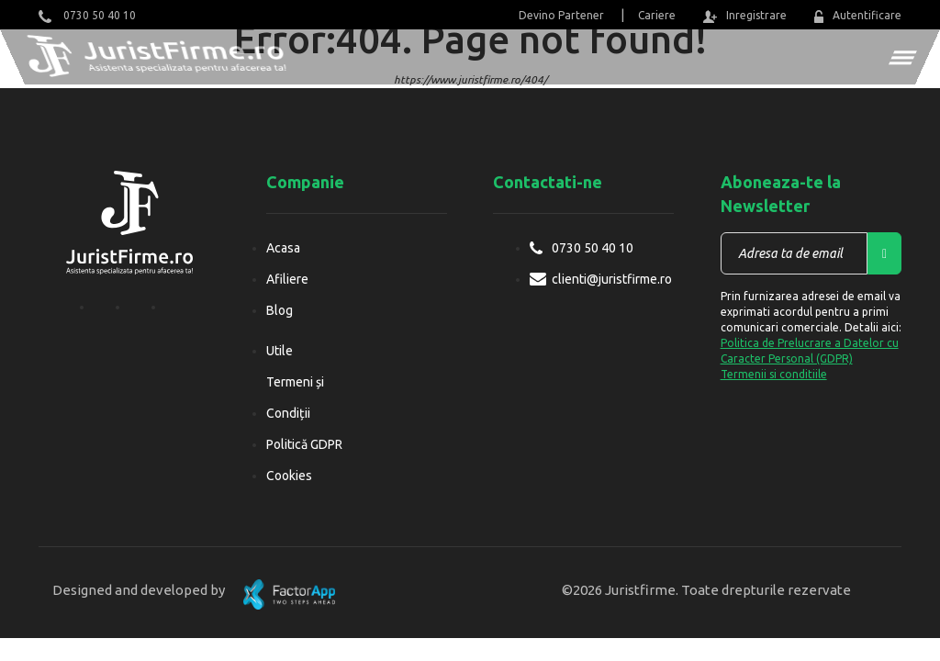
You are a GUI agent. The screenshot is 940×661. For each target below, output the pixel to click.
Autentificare (857, 16)
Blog (279, 310)
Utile (279, 350)
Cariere (657, 15)
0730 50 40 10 (87, 16)
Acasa (283, 248)
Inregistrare (744, 16)
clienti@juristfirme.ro (612, 279)
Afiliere (287, 279)
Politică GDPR (304, 444)
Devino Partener (561, 15)
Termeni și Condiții (295, 397)
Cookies (289, 475)
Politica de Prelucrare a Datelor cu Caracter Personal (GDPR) (810, 350)
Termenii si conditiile (774, 374)
